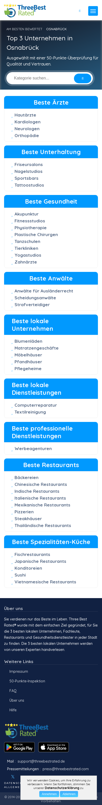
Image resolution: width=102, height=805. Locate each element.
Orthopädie (27, 135)
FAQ (13, 690)
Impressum (18, 671)
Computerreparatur (36, 405)
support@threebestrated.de (41, 761)
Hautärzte (25, 115)
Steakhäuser (28, 518)
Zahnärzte (26, 262)
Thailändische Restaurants (43, 525)
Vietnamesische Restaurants (45, 581)
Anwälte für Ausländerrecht (44, 290)
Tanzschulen (27, 241)
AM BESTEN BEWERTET (24, 29)
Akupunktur (27, 214)
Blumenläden (28, 341)
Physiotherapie (31, 227)
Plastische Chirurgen (36, 234)
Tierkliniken (26, 248)
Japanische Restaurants (40, 561)
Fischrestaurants (32, 554)
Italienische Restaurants (40, 498)
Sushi (20, 575)
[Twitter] (13, 776)
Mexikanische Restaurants (42, 504)
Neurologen (27, 128)
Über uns (16, 700)
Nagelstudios (29, 171)
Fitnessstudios (30, 220)
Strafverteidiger (32, 304)
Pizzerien (24, 511)
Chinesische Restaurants (41, 484)
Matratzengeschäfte (37, 348)
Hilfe (13, 710)
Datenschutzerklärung (62, 788)
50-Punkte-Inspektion (27, 681)
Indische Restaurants (37, 491)
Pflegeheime (28, 368)
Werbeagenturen (33, 448)
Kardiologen (28, 121)
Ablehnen (68, 794)
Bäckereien (27, 477)
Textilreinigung (30, 412)
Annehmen (49, 794)
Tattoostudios (29, 185)
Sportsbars (27, 178)
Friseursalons (29, 164)
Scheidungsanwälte (35, 297)
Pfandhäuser (28, 361)
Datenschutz (16, 783)
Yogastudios (28, 255)
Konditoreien (28, 568)
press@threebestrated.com (66, 769)
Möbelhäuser (28, 354)
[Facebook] (4, 776)
